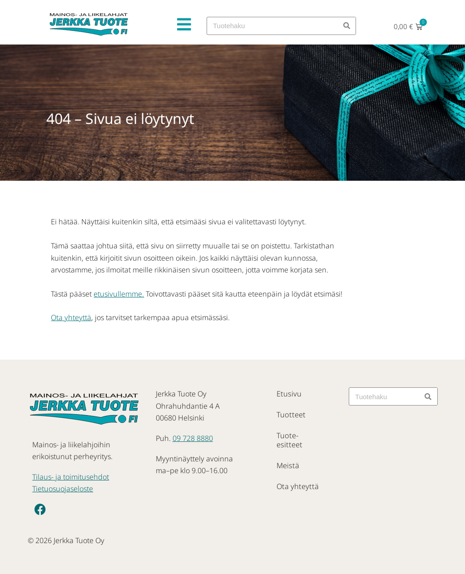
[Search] (346, 26)
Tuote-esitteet (299, 435)
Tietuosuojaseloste (62, 489)
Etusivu (289, 394)
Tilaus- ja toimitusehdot (70, 477)
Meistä (287, 456)
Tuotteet (290, 415)
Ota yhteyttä (71, 317)
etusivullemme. (119, 294)
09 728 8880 (193, 438)
